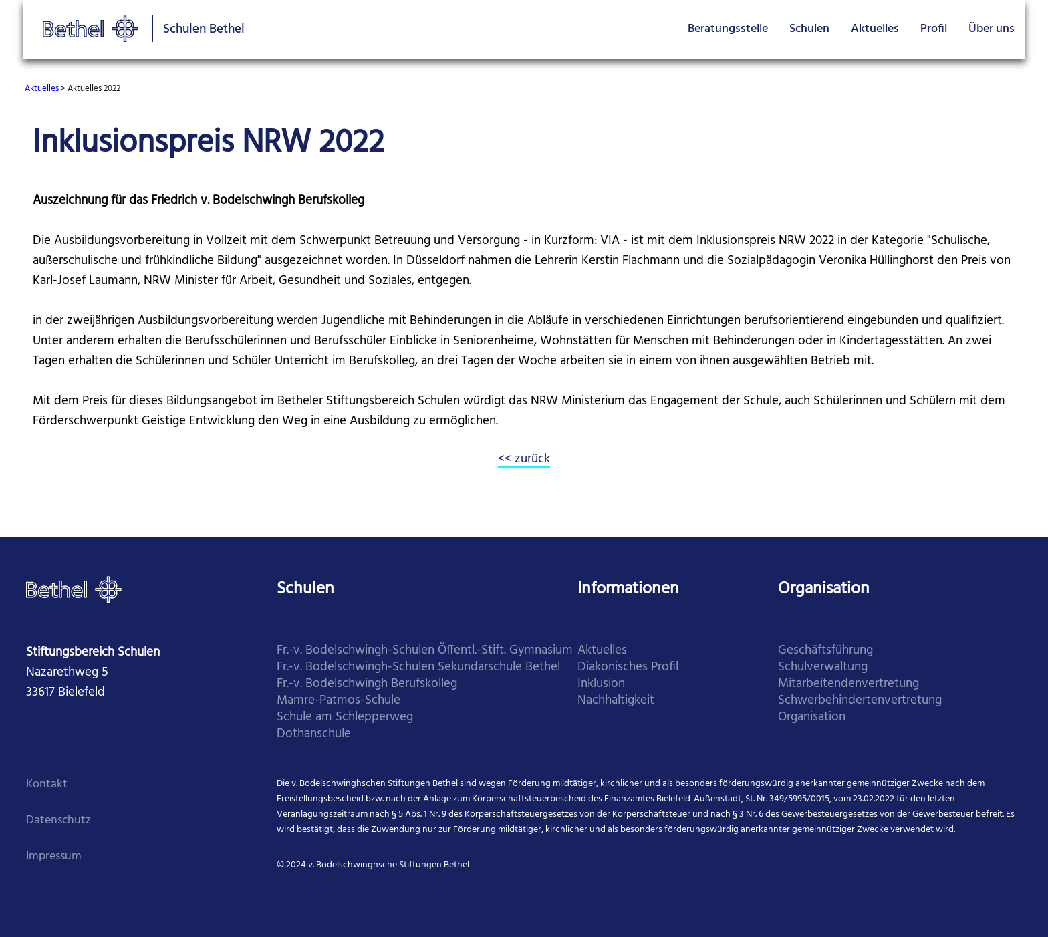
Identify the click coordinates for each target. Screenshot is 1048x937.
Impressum (54, 856)
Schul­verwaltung (823, 667)
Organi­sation (811, 717)
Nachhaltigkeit (615, 700)
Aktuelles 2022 (94, 89)
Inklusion (601, 684)
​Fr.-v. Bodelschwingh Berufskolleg (367, 684)
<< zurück (524, 459)
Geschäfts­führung (825, 650)
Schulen (809, 29)
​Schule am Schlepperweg (345, 717)
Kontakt (47, 784)
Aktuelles (875, 29)
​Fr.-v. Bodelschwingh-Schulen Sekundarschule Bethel (418, 667)
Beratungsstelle (728, 29)
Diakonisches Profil (627, 667)
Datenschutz (58, 820)
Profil (933, 29)
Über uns (991, 29)
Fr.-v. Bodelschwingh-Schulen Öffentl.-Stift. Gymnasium (425, 650)
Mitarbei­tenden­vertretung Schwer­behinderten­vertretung (860, 692)
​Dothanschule (314, 734)
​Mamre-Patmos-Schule (338, 700)
